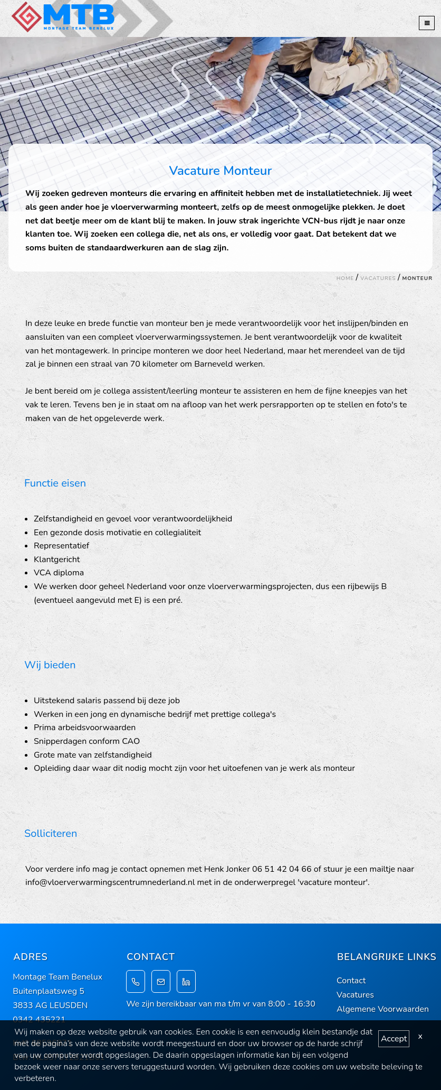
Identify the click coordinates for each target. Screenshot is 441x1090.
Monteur (417, 278)
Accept (394, 1039)
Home (345, 278)
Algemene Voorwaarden (383, 1009)
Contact (351, 980)
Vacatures (378, 278)
